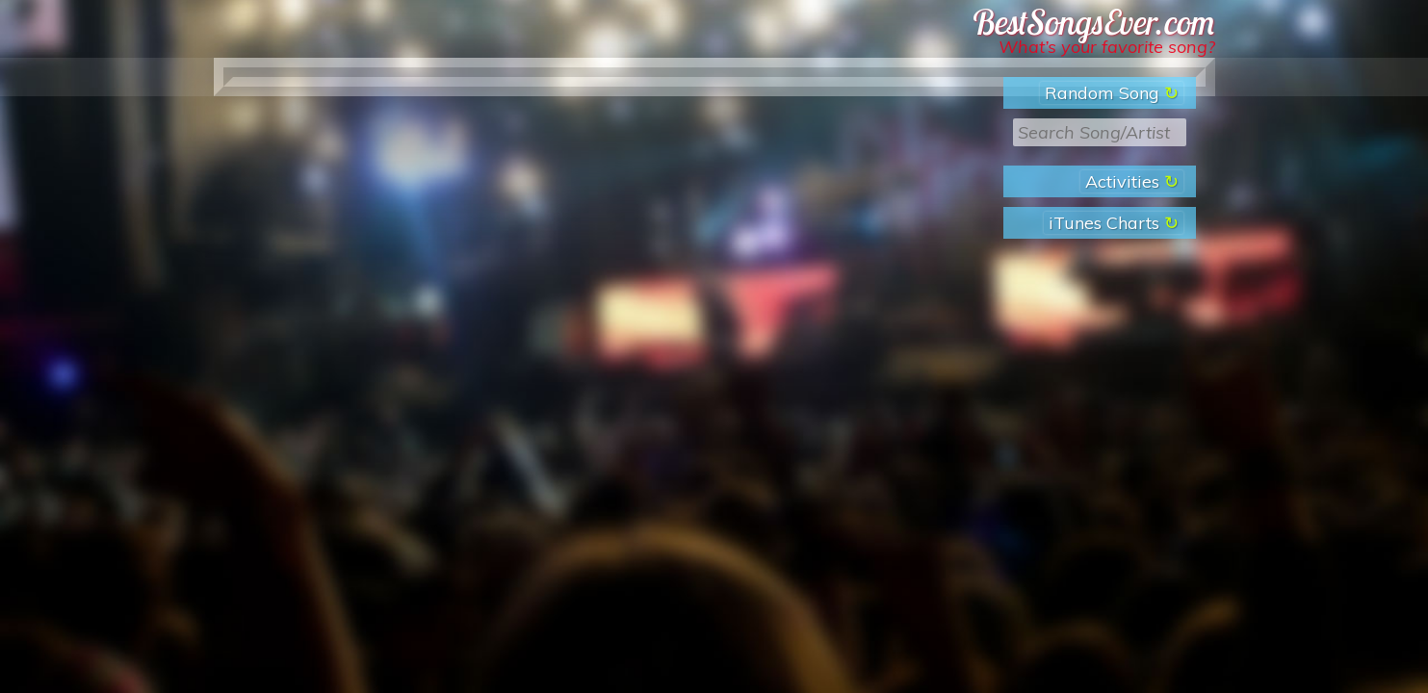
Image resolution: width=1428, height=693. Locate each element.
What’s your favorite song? (1107, 47)
